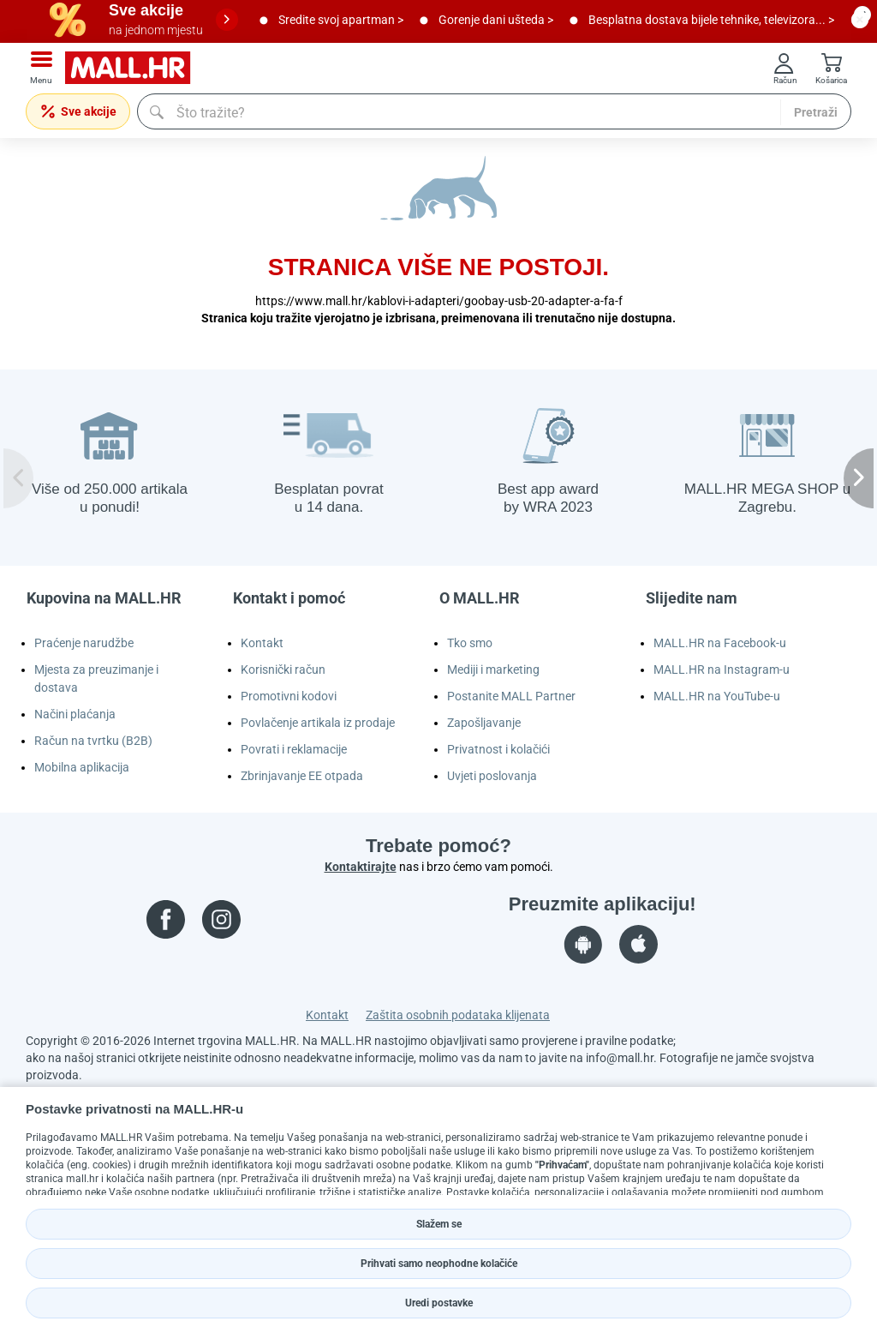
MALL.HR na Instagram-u (721, 669)
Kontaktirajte (361, 867)
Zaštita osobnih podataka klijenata (458, 1015)
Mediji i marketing (493, 669)
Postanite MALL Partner (511, 696)
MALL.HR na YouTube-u (716, 696)
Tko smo (469, 643)
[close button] (859, 19)
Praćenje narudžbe (84, 643)
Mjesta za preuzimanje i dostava (96, 678)
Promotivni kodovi (289, 696)
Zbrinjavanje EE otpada (302, 776)
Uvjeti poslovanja (492, 776)
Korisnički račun (283, 669)
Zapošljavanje (484, 723)
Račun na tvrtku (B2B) (93, 741)
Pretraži (816, 112)
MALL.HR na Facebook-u (719, 643)
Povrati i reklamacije (294, 749)
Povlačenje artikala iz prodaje (318, 723)
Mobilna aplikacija (81, 767)
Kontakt (262, 643)
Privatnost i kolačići (498, 749)
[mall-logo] (133, 68)
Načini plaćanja (75, 714)
